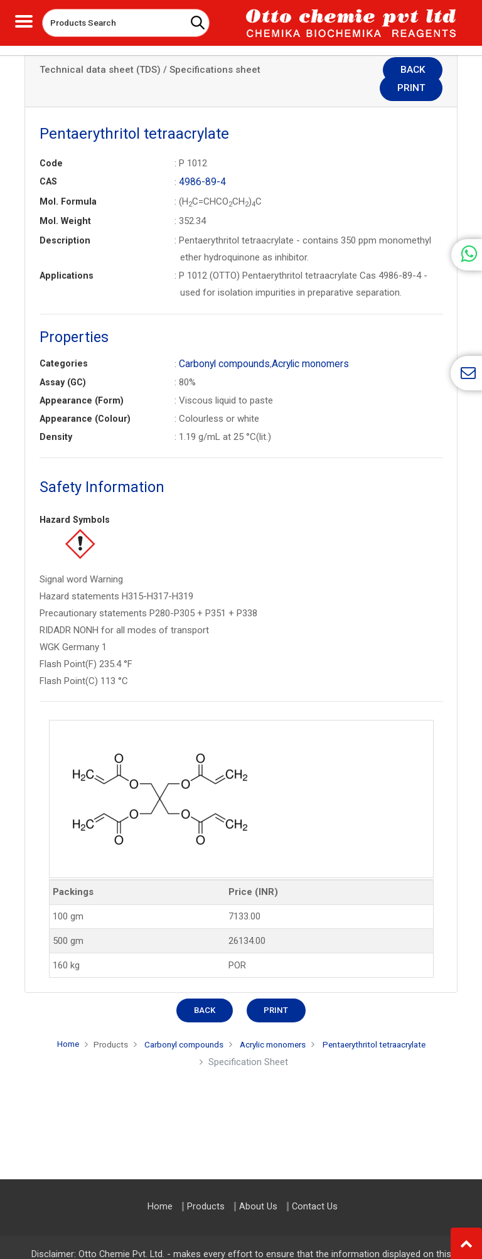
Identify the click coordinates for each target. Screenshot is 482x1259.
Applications (67, 257)
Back (362, 70)
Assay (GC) (63, 363)
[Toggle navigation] (24, 20)
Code (51, 145)
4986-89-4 (200, 163)
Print (419, 70)
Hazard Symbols (75, 500)
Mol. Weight (65, 202)
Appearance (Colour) (85, 399)
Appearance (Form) (82, 381)
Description (65, 222)
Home (50, 1024)
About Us (258, 1206)
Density (56, 417)
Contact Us (315, 1206)
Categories (64, 345)
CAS (48, 163)
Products (96, 1025)
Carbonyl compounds (223, 344)
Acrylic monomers (307, 344)
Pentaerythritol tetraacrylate (387, 1025)
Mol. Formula (68, 183)
